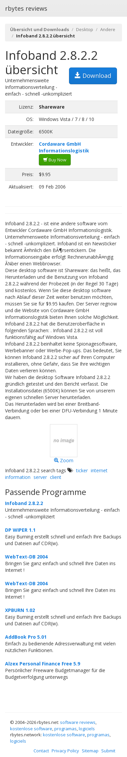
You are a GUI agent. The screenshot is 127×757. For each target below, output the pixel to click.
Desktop (84, 29)
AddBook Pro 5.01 (26, 637)
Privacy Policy (65, 751)
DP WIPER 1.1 (20, 530)
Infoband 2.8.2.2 (24, 503)
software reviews (78, 722)
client (55, 477)
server (40, 477)
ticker (82, 470)
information (17, 477)
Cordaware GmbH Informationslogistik (64, 147)
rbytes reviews (26, 8)
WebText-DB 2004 (26, 556)
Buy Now (54, 160)
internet (99, 470)
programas (65, 729)
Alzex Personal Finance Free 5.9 (42, 663)
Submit (108, 751)
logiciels (87, 729)
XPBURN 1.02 (20, 610)
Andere (107, 29)
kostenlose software (31, 729)
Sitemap (90, 751)
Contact (41, 751)
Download (93, 76)
